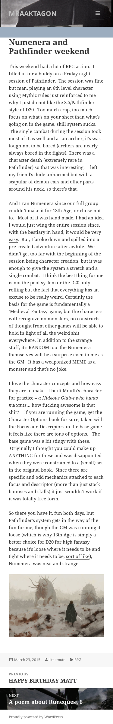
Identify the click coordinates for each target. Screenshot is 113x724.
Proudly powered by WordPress (36, 716)
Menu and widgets (98, 19)
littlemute (57, 659)
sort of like (77, 556)
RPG (77, 659)
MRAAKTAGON (33, 13)
